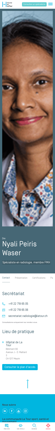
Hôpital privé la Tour (7, 4)
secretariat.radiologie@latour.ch (28, 316)
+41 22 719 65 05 (18, 303)
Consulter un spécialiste (34, 4)
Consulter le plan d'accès (20, 367)
